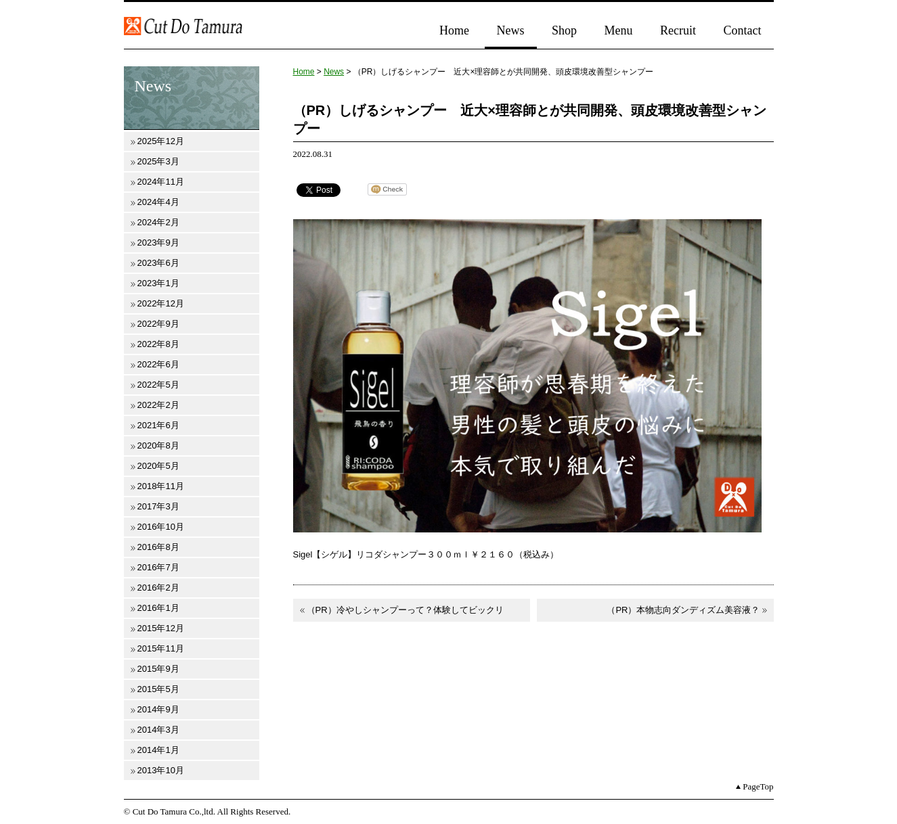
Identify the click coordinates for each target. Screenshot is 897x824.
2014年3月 (158, 730)
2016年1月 (158, 608)
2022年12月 (160, 303)
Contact (743, 30)
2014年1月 (158, 750)
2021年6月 (158, 425)
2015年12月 (160, 628)
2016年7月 (158, 567)
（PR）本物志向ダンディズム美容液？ (683, 610)
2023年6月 (158, 263)
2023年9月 (158, 242)
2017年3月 (158, 506)
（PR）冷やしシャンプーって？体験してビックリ (405, 610)
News (511, 30)
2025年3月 (158, 161)
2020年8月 (158, 445)
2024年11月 (160, 182)
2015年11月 (160, 648)
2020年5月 (158, 466)
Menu (619, 30)
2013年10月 (160, 770)
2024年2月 (158, 222)
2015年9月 (158, 669)
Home (454, 30)
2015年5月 (158, 689)
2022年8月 (158, 344)
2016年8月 (158, 547)
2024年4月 (158, 202)
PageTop (758, 786)
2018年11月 (160, 486)
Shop (564, 30)
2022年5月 (158, 385)
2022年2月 (158, 405)
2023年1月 (158, 283)
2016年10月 (160, 527)
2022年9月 (158, 324)
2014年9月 (158, 709)
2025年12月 (160, 141)
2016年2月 (158, 587)
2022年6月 (158, 364)
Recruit (678, 30)
